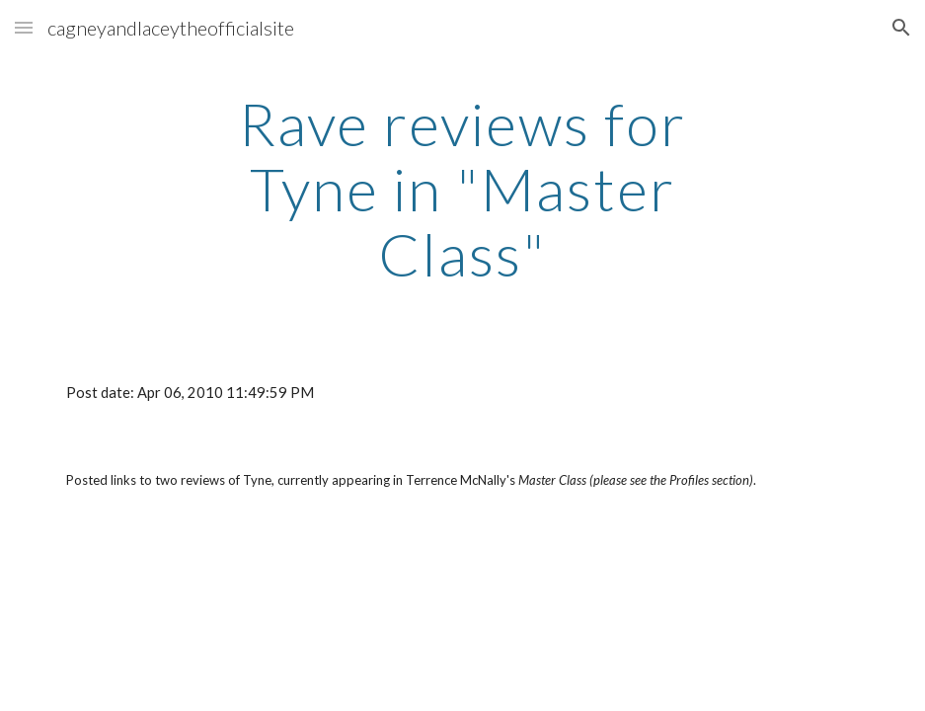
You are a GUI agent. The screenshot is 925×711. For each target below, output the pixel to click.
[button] (23, 27)
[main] (463, 188)
